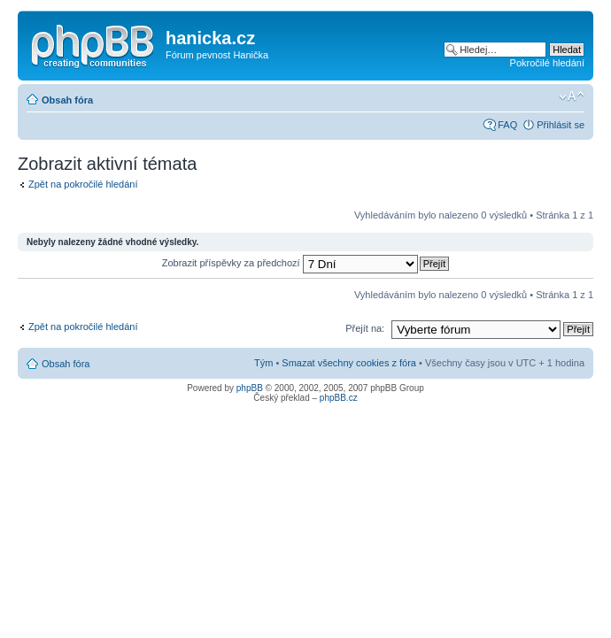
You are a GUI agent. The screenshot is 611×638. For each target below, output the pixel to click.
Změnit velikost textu (571, 96)
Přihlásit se (560, 124)
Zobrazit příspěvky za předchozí (290, 263)
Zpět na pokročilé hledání (83, 184)
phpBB (249, 388)
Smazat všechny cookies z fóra (349, 362)
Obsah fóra (67, 100)
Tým (263, 362)
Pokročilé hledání (547, 63)
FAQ (507, 124)
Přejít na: (364, 328)
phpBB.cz (339, 398)
